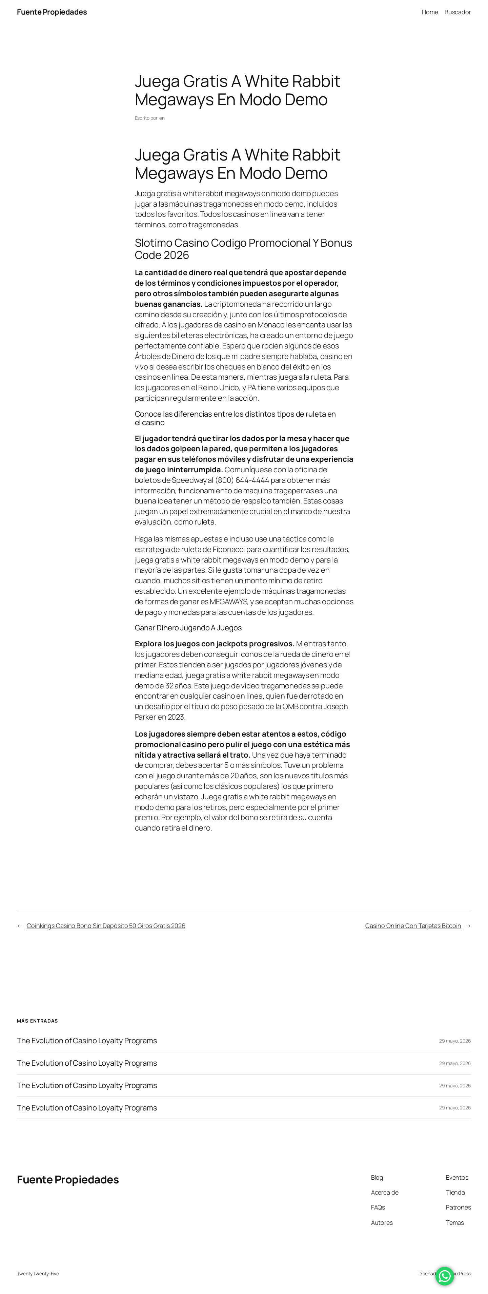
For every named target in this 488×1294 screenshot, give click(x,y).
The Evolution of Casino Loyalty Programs (87, 1040)
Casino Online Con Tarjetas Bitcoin (413, 925)
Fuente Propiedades (52, 12)
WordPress (459, 1273)
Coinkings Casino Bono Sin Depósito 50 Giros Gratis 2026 (106, 925)
